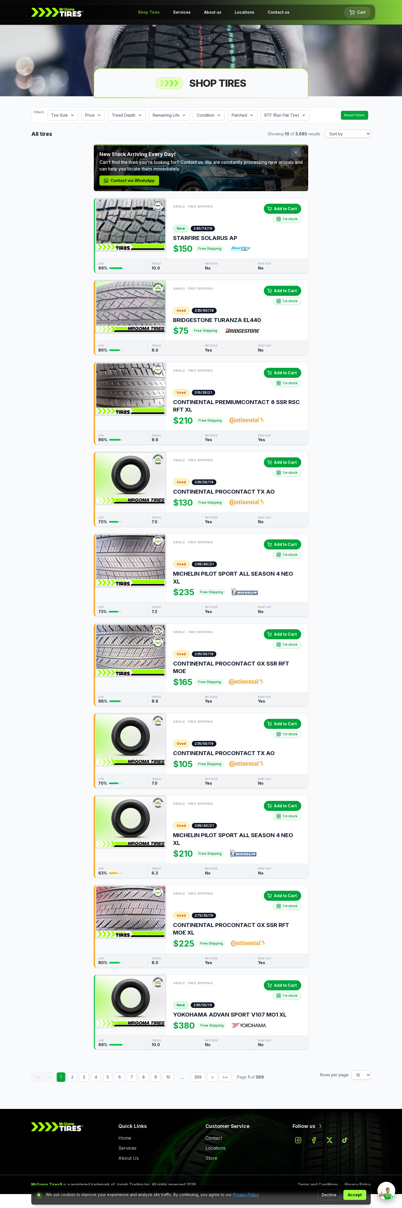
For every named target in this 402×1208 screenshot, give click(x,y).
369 (198, 1077)
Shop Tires (149, 12)
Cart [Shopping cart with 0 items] (357, 12)
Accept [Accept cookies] (355, 1194)
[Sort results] (348, 134)
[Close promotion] (295, 152)
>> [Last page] (225, 1077)
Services (182, 12)
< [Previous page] (49, 1077)
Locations (244, 12)
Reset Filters (354, 115)
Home (124, 1138)
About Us (128, 1158)
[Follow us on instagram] (298, 1140)
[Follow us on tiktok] (345, 1140)
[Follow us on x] (329, 1140)
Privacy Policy (246, 1194)
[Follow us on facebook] (313, 1140)
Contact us (278, 12)
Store (211, 1158)
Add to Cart (282, 208)
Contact (213, 1138)
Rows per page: (334, 1074)
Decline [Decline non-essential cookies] (329, 1194)
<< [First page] (37, 1077)
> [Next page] (212, 1077)
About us (212, 12)
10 (168, 1077)
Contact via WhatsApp (129, 180)
